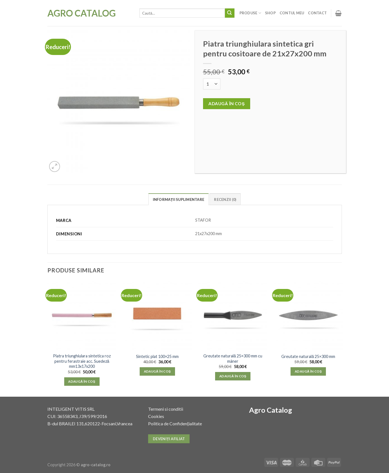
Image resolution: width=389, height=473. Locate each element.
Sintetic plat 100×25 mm (157, 356)
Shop (270, 13)
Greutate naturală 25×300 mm (308, 356)
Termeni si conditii (165, 409)
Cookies (156, 416)
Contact (317, 13)
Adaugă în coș (226, 103)
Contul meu (292, 13)
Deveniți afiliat (169, 439)
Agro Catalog (81, 13)
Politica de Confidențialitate (175, 423)
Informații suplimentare (178, 199)
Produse (250, 13)
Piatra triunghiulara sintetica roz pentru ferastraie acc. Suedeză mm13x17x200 (82, 361)
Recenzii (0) (225, 199)
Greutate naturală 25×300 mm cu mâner (232, 358)
